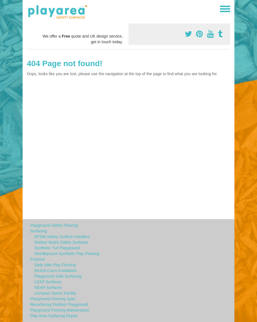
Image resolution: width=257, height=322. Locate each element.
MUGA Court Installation (55, 270)
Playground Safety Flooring (54, 225)
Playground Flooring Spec (53, 299)
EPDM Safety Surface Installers (62, 236)
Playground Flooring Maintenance (59, 310)
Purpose (37, 259)
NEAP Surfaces (48, 287)
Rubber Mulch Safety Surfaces (61, 242)
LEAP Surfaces (47, 282)
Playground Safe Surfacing (58, 276)
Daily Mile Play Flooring (55, 265)
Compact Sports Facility (55, 293)
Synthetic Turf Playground (57, 248)
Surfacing (38, 231)
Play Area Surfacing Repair (54, 316)
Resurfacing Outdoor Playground (59, 304)
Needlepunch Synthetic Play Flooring (66, 253)
